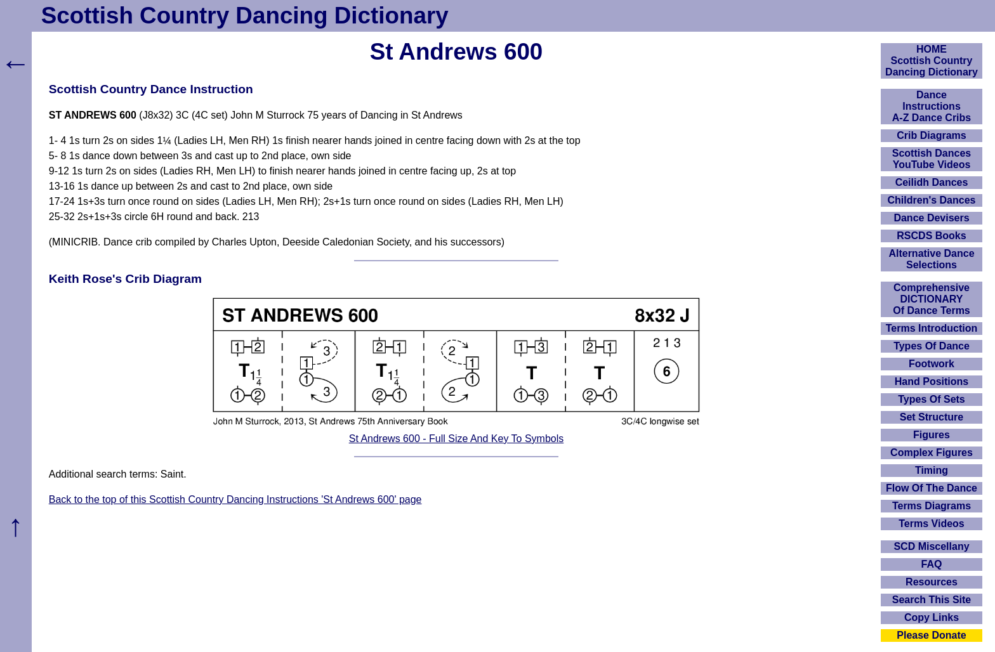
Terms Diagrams (931, 505)
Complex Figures (931, 452)
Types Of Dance (931, 346)
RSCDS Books (931, 235)
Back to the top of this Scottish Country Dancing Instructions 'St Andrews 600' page (235, 499)
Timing (931, 470)
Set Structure (931, 417)
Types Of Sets (931, 399)
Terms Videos (931, 523)
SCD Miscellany (931, 546)
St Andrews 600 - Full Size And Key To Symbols (456, 438)
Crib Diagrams (931, 135)
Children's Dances (932, 200)
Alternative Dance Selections (931, 259)
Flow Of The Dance (931, 488)
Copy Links (931, 617)
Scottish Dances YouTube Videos (931, 159)
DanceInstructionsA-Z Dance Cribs (931, 106)
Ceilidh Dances (931, 182)
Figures (931, 434)
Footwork (931, 363)
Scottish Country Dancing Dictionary (245, 16)
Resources (932, 582)
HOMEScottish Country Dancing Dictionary (931, 60)
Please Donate (931, 635)
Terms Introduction (932, 328)
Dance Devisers (931, 217)
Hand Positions (931, 381)
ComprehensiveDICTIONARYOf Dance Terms (931, 299)
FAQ (931, 564)
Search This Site (932, 599)
